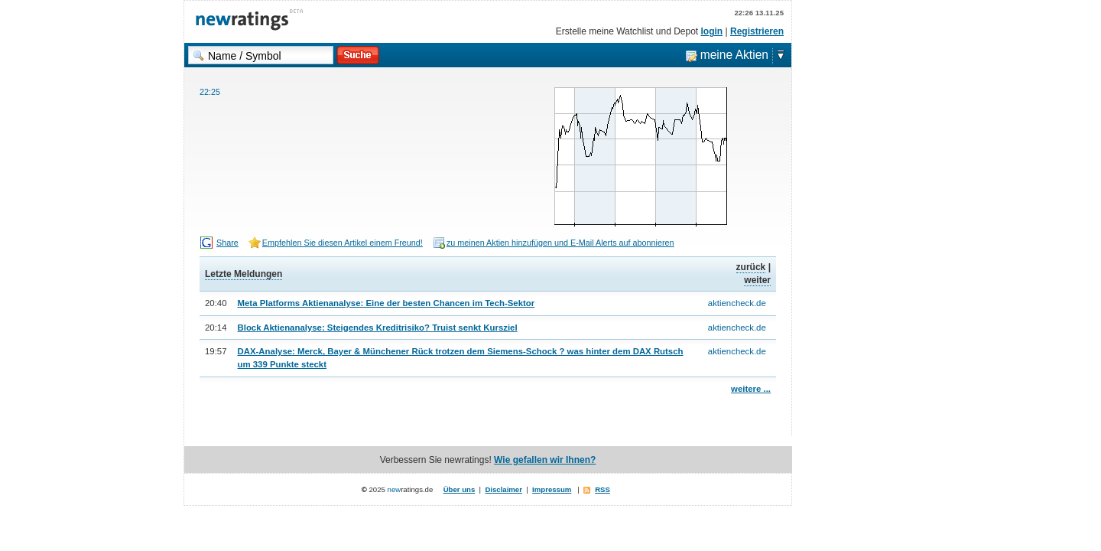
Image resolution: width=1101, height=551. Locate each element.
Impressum (551, 489)
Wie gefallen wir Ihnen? (545, 460)
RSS (602, 489)
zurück (751, 267)
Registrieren (757, 31)
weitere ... (751, 388)
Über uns (459, 489)
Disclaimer (503, 489)
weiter (757, 280)
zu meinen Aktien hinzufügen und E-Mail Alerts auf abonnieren (560, 242)
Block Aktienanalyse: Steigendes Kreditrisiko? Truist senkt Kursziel (378, 327)
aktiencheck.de (737, 303)
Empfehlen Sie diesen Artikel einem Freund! (342, 242)
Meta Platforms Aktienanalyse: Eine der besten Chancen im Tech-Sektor (386, 303)
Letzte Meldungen (243, 274)
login (712, 31)
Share (227, 242)
